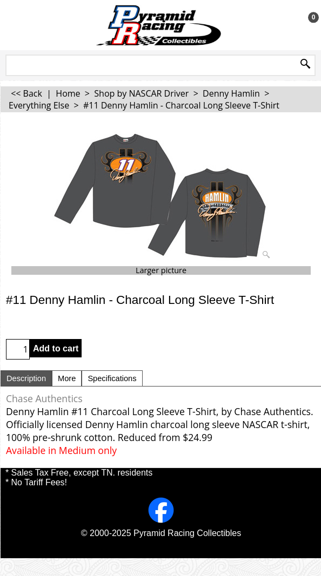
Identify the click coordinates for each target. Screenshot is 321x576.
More (67, 378)
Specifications (112, 378)
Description (26, 378)
